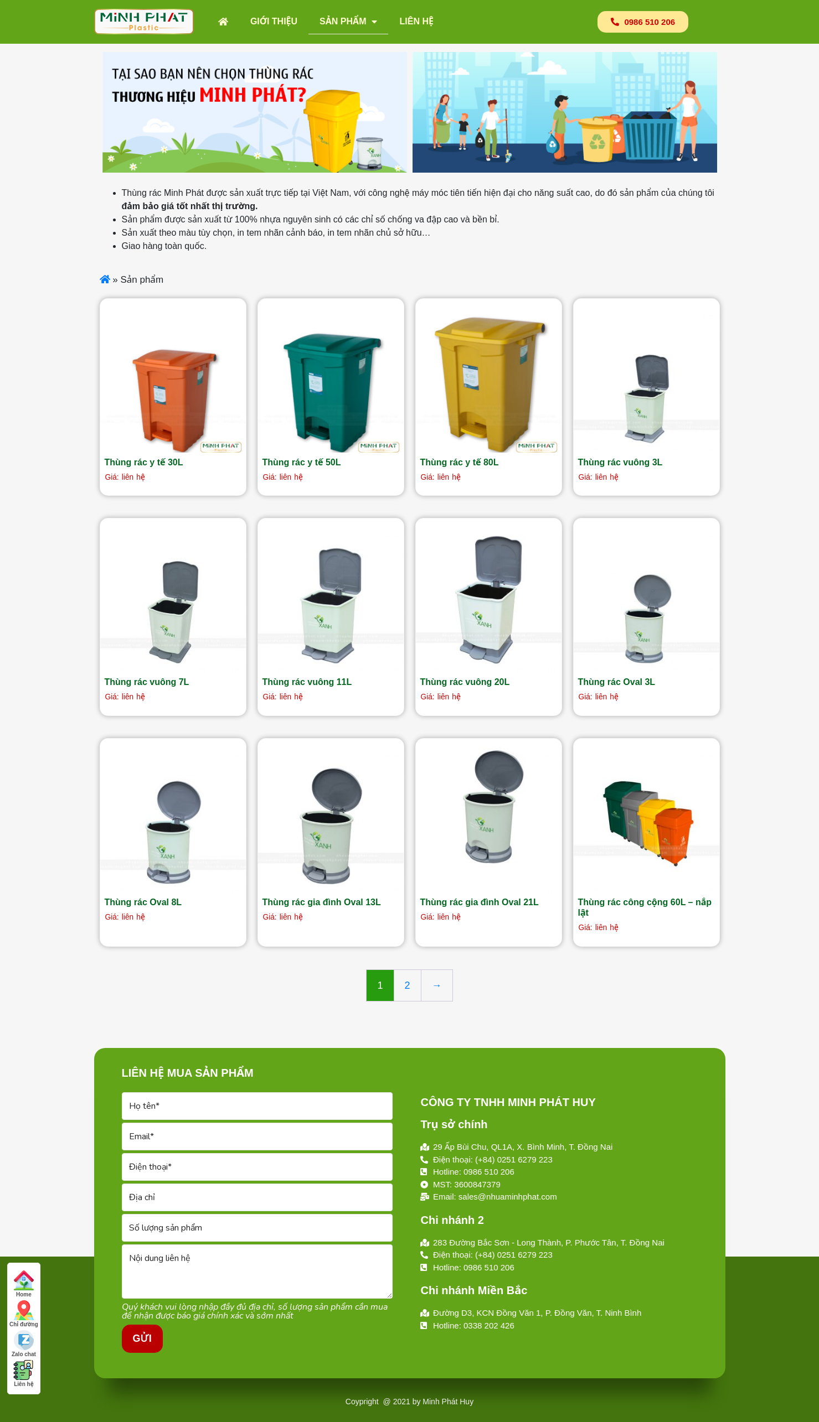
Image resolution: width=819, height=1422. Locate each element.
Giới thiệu (273, 21)
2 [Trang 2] (407, 985)
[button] (642, 22)
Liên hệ (416, 21)
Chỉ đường (23, 1313)
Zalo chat (24, 1343)
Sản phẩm (348, 22)
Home (24, 1284)
